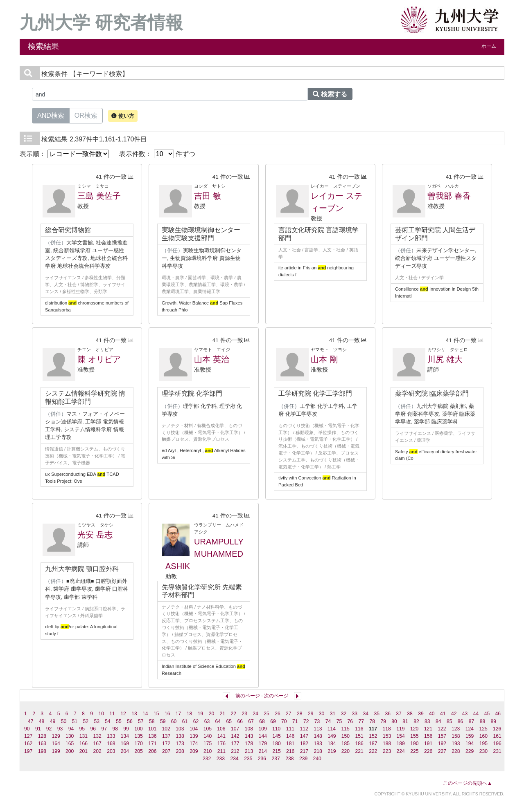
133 (111, 736)
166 (83, 743)
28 (300, 714)
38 (410, 714)
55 (119, 721)
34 (366, 714)
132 (97, 736)
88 (483, 721)
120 (414, 729)
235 (248, 758)
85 (449, 721)
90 (27, 729)
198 (42, 751)
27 (288, 714)
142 (235, 736)
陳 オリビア (99, 359)
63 (207, 721)
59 (163, 721)
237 (276, 758)
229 (469, 751)
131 (83, 736)
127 (28, 736)
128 (42, 736)
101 (152, 729)
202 (97, 751)
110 (276, 729)
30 (322, 714)
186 (359, 743)
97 (104, 729)
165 (70, 743)
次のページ (276, 696)
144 (263, 736)
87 (471, 721)
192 (442, 743)
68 (262, 721)
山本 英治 (211, 359)
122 (442, 729)
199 (56, 751)
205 (139, 751)
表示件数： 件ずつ (157, 154)
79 (383, 721)
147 (304, 736)
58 (152, 721)
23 (244, 714)
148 (318, 736)
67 (251, 721)
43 (465, 714)
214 (263, 751)
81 (405, 721)
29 (311, 714)
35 (376, 714)
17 (178, 714)
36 (388, 714)
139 (194, 736)
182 (304, 743)
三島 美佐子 (99, 195)
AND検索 (50, 115)
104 (194, 729)
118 (387, 729)
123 (456, 729)
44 (476, 714)
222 (373, 751)
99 (126, 729)
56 (130, 721)
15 (156, 714)
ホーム (488, 46)
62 (196, 721)
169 (125, 743)
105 (207, 729)
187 (373, 743)
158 (456, 736)
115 (345, 729)
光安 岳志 (95, 534)
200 (70, 751)
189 (401, 743)
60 (174, 721)
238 (289, 758)
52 (85, 721)
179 (263, 743)
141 (221, 736)
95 (82, 729)
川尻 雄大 (445, 359)
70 (284, 721)
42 (454, 714)
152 (373, 736)
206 (152, 751)
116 (359, 729)
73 (317, 721)
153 (387, 736)
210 (207, 751)
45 (487, 714)
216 (290, 751)
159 (469, 736)
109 (262, 729)
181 (290, 743)
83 (427, 721)
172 (166, 743)
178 (249, 743)
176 (221, 743)
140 (207, 736)
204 (125, 751)
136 (152, 736)
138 (180, 736)
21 (223, 714)
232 (207, 758)
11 (112, 714)
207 (166, 751)
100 (138, 729)
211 (221, 751)
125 (483, 729)
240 (317, 758)
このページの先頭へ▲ (467, 783)
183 (318, 743)
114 (332, 729)
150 (345, 736)
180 (276, 743)
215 (276, 751)
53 (96, 721)
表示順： (64, 154)
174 (194, 743)
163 (42, 743)
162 (28, 743)
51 (75, 721)
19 (200, 714)
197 (28, 751)
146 (290, 736)
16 (167, 714)
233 (221, 758)
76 (350, 721)
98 (115, 729)
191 (428, 743)
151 (359, 736)
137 (166, 736)
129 (56, 736)
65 (229, 721)
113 (318, 729)
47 (31, 721)
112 (304, 729)
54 (108, 721)
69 (273, 721)
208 (180, 751)
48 (42, 721)
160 (483, 736)
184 (332, 743)
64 (218, 721)
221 (359, 751)
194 (469, 743)
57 (141, 721)
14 (145, 714)
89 (494, 721)
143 (249, 736)
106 (221, 729)
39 (421, 714)
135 (139, 736)
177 (235, 743)
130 (70, 736)
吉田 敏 (207, 195)
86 (460, 721)
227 (442, 751)
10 (101, 714)
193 (456, 743)
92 (49, 729)
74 (328, 721)
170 (139, 743)
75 (339, 721)
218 (318, 751)
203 (111, 751)
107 (235, 729)
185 (345, 743)
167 (97, 743)
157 (442, 736)
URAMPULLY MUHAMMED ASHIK (204, 554)
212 (235, 751)
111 (290, 729)
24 (255, 714)
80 (394, 721)
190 (414, 743)
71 (295, 721)
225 (414, 751)
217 (304, 751)
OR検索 (86, 115)
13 (134, 714)
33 (355, 714)
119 (400, 729)
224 (401, 751)
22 (233, 714)
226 (428, 751)
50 (64, 721)
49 (53, 721)
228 (456, 751)
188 (387, 743)
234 (234, 758)
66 (240, 721)
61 (185, 721)
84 (438, 721)
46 (498, 714)
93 (60, 729)
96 (93, 729)
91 (38, 729)
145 (276, 736)
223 (387, 751)
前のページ (247, 696)
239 (303, 758)
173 (180, 743)
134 (125, 736)
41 (443, 714)
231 (497, 751)
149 (332, 736)
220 (345, 751)
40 (432, 714)
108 (249, 729)
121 (428, 729)
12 (123, 714)
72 (306, 721)
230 (483, 751)
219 (332, 751)
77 (361, 721)
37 (399, 714)
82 (416, 721)
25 (266, 714)
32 (344, 714)
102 (166, 729)
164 (56, 743)
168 (111, 743)
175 (207, 743)
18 (189, 714)
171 (152, 743)
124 (469, 729)
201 (83, 751)
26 (277, 714)
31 (333, 714)
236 (262, 758)
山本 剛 (324, 359)
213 (249, 751)
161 (497, 736)
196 (497, 743)
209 (194, 751)
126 (497, 729)
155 (414, 736)
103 (180, 729)
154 (401, 736)
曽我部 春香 (449, 195)
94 (71, 729)
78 (372, 721)
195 (483, 743)
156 (428, 736)
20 (212, 714)
